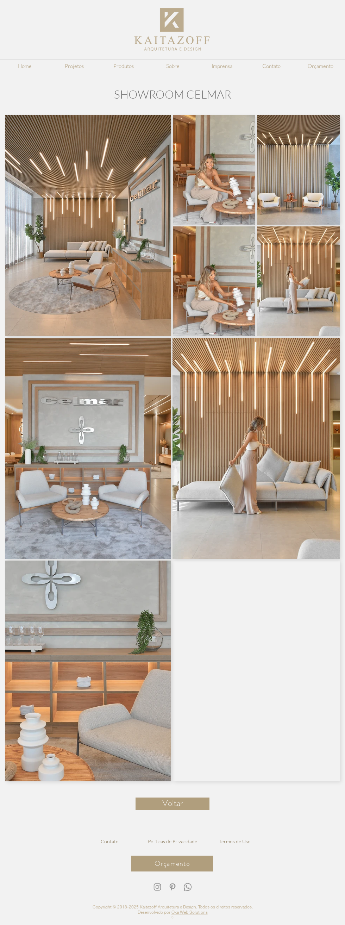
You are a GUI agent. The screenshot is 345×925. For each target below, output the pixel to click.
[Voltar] (172, 804)
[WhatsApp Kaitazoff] (188, 887)
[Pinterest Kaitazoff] (172, 887)
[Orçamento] (172, 863)
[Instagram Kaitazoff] (157, 887)
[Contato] (110, 841)
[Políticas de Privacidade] (172, 841)
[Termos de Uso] (235, 841)
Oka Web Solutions (189, 912)
